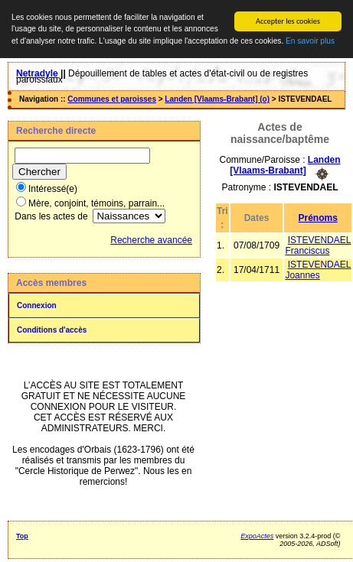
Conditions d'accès (52, 330)
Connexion (37, 305)
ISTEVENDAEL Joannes (318, 269)
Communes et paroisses (111, 99)
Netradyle (37, 73)
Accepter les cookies (288, 21)
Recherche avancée (151, 240)
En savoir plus (310, 41)
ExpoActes (256, 536)
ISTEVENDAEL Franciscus (318, 244)
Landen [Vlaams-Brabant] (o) (217, 99)
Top (22, 536)
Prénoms (318, 217)
